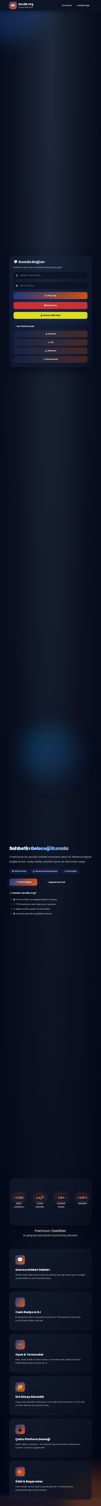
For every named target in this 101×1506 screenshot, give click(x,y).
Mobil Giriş (50, 305)
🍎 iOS (51, 342)
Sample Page (83, 5)
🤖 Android (50, 334)
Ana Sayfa (67, 5)
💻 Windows (50, 351)
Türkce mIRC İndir (51, 315)
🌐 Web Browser (50, 359)
